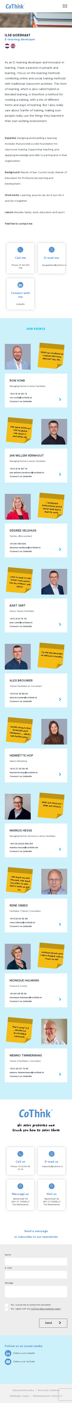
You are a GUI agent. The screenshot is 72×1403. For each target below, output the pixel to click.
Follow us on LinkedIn (20, 1353)
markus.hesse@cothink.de (24, 848)
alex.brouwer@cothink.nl (23, 698)
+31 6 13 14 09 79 (18, 469)
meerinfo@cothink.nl (52, 1167)
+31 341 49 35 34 (18, 994)
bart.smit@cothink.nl (21, 623)
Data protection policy (23, 1390)
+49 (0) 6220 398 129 (21, 844)
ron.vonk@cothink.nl (21, 398)
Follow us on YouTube (20, 1361)
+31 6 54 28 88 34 (19, 694)
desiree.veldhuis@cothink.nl (25, 548)
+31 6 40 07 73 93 (19, 1069)
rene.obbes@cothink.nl (22, 923)
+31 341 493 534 (18, 544)
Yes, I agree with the (36, 1309)
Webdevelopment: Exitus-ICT (47, 1396)
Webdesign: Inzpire (19, 1396)
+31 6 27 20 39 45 (19, 769)
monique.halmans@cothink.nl (26, 998)
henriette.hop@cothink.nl (24, 773)
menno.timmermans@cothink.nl (27, 1073)
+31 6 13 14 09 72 (18, 394)
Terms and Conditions (49, 1390)
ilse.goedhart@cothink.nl (54, 265)
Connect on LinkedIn (21, 402)
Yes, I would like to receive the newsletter (31, 1305)
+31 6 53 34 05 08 (19, 919)
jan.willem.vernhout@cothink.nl (27, 473)
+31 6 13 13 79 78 (18, 619)
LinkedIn (20, 304)
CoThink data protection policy (46, 1309)
